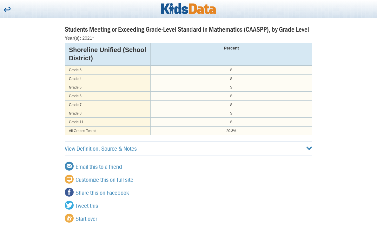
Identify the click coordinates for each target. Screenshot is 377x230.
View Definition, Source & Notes (188, 148)
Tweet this (81, 205)
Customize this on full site (99, 179)
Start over (81, 218)
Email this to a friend (93, 166)
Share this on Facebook (97, 192)
